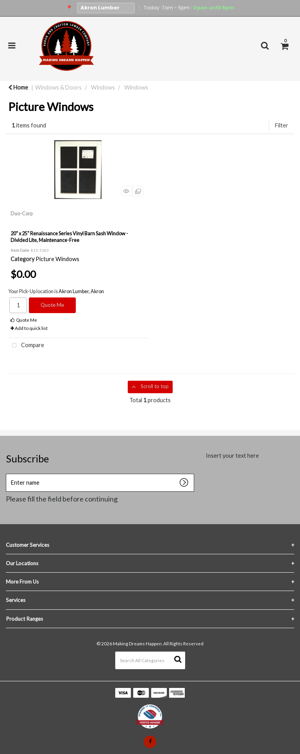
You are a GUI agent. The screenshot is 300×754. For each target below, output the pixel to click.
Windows (103, 87)
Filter (281, 125)
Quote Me (52, 305)
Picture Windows (57, 259)
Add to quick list (29, 328)
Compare (26, 345)
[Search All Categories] (150, 660)
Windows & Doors (58, 87)
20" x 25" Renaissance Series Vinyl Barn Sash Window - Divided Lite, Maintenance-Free (69, 236)
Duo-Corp (21, 213)
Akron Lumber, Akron (81, 291)
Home (18, 87)
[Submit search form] (178, 659)
